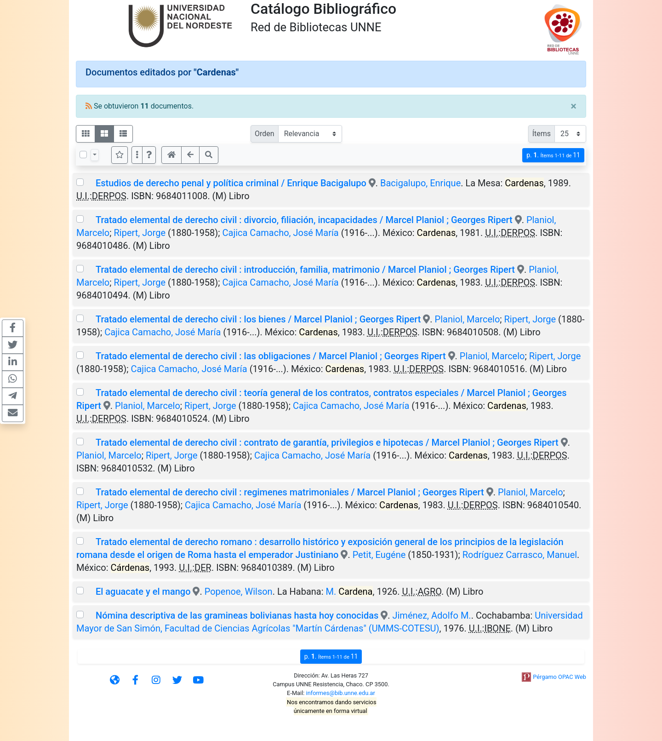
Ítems (541, 133)
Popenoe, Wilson (239, 591)
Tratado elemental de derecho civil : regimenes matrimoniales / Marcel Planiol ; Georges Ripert (290, 492)
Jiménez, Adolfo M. (431, 615)
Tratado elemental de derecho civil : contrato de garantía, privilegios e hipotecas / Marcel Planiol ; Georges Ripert (327, 442)
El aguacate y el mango (143, 591)
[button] (149, 155)
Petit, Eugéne (379, 554)
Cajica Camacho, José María (281, 232)
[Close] (573, 106)
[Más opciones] (137, 155)
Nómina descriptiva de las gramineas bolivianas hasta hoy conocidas (237, 615)
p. (553, 155)
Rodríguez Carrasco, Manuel (519, 554)
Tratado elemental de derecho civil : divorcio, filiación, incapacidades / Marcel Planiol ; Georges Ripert (304, 219)
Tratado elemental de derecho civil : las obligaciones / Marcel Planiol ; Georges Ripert (271, 356)
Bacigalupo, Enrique (420, 183)
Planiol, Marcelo (467, 319)
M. (349, 591)
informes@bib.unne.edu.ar (340, 692)
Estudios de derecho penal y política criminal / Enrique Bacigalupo (231, 183)
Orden (264, 133)
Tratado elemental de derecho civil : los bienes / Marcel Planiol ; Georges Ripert (258, 319)
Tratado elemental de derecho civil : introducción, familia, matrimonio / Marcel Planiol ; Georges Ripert (305, 269)
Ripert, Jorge (140, 232)
